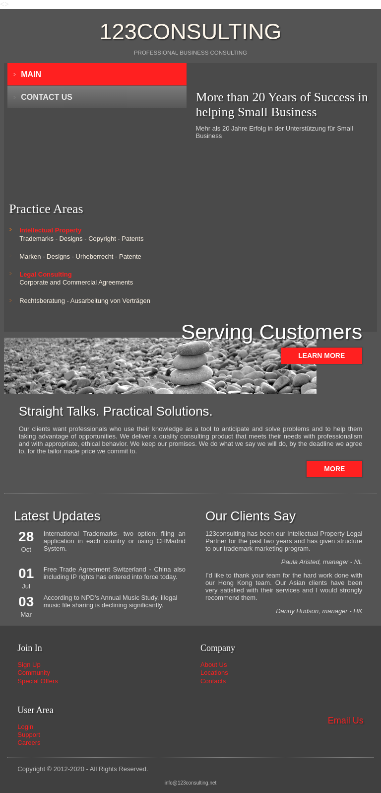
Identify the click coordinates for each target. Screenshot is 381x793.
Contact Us (46, 97)
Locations (214, 672)
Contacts (213, 681)
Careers (28, 742)
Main (31, 74)
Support (28, 734)
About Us (213, 664)
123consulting (191, 31)
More (334, 469)
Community (33, 672)
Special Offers (37, 681)
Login (25, 726)
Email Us (346, 720)
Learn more (321, 356)
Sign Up (28, 664)
